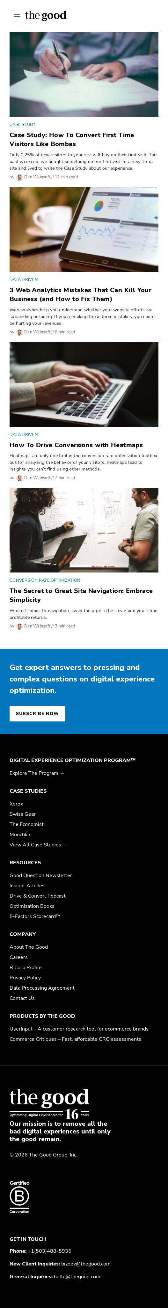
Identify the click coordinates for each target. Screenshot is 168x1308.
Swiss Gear (23, 814)
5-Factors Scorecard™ (35, 916)
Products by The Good (42, 1016)
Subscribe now (37, 714)
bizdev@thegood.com (86, 1263)
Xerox (16, 803)
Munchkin (21, 834)
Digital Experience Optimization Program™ (73, 760)
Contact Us (22, 998)
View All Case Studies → (39, 844)
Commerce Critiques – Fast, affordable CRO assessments (75, 1039)
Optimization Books (32, 906)
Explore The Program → (37, 773)
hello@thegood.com (77, 1276)
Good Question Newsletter (41, 875)
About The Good (29, 947)
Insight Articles (27, 885)
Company (23, 934)
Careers (19, 957)
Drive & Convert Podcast (38, 895)
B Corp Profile (26, 967)
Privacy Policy (25, 977)
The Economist (27, 824)
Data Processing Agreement (42, 988)
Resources (25, 862)
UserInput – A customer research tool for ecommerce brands (79, 1028)
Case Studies (28, 791)
